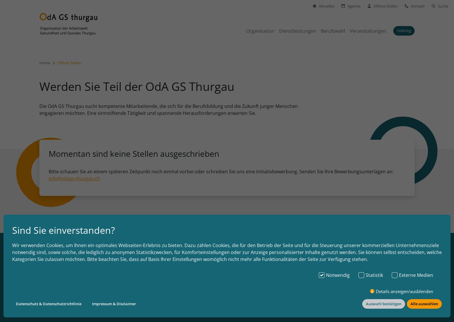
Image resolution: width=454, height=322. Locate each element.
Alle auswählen (424, 303)
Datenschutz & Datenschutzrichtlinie (48, 303)
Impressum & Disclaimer (114, 303)
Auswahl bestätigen (383, 303)
